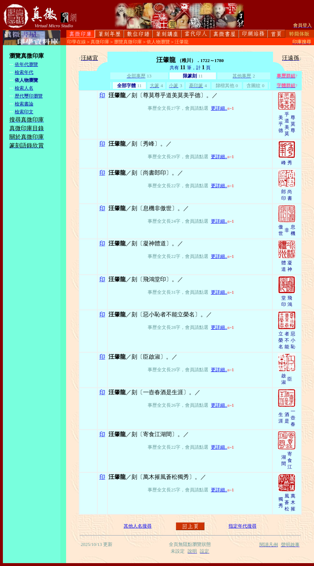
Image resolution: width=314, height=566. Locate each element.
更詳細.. (219, 108)
